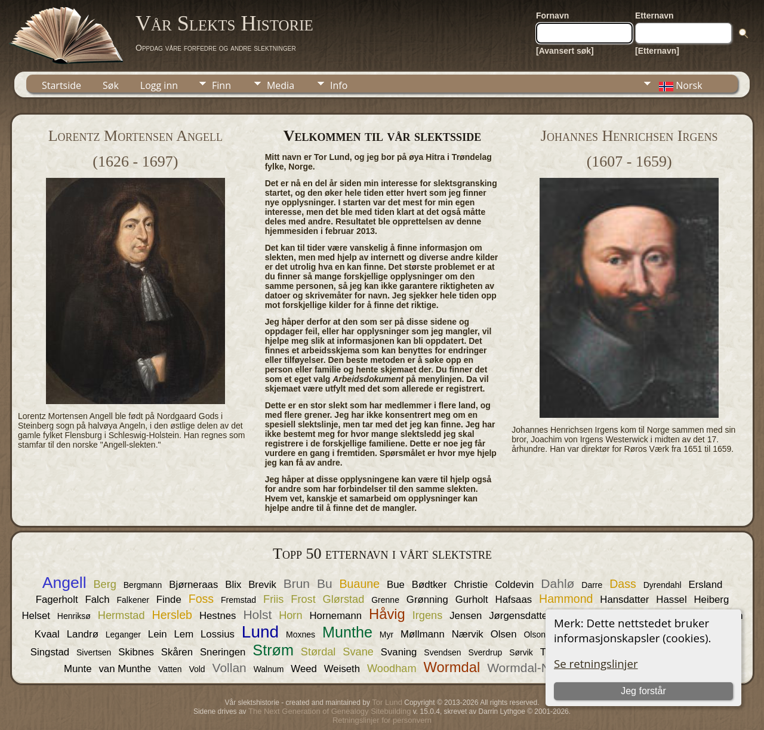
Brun (297, 583)
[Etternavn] (657, 51)
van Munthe (124, 668)
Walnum (269, 669)
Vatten (169, 669)
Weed (304, 668)
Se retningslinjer (596, 663)
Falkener (132, 600)
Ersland (705, 584)
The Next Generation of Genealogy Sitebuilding (329, 711)
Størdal (318, 652)
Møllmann (423, 634)
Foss (201, 598)
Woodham (392, 668)
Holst (257, 614)
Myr (386, 634)
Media (280, 85)
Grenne (385, 600)
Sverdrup (485, 652)
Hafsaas (513, 599)
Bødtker (429, 584)
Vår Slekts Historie (224, 23)
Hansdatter (624, 599)
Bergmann (143, 585)
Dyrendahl (662, 585)
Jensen (465, 615)
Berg (104, 584)
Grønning (427, 599)
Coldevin (514, 584)
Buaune (360, 583)
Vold (197, 669)
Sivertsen (93, 652)
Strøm (273, 650)
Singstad (49, 652)
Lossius (218, 634)
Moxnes (300, 634)
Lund (260, 632)
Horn (290, 615)
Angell (64, 583)
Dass (622, 583)
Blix (233, 584)
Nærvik (467, 634)
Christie (471, 584)
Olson (534, 634)
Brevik (262, 584)
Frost (303, 599)
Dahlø (557, 583)
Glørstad (344, 599)
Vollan (229, 667)
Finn (221, 85)
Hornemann (335, 615)
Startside (61, 85)
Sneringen (223, 652)
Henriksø (74, 616)
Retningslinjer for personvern (382, 720)
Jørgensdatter (520, 615)
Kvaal (47, 634)
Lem (183, 634)
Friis (273, 599)
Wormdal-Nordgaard (543, 667)
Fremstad (238, 600)
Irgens (427, 615)
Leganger (123, 634)
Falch (97, 599)
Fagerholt (57, 599)
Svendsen (442, 652)
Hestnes (217, 615)
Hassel (671, 599)
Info (338, 85)
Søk (111, 85)
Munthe (347, 632)
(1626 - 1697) (135, 161)
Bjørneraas (193, 584)
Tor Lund (387, 702)
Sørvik (521, 652)
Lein (157, 634)
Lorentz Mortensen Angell (135, 135)
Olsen (504, 634)
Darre (591, 585)
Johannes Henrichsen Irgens (629, 135)
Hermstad (121, 615)
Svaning (399, 652)
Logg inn (159, 85)
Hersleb (172, 614)
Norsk (680, 85)
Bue (396, 584)
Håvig (387, 614)
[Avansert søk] (565, 51)
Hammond (566, 598)
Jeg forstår (643, 691)
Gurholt (471, 599)
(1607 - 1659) (629, 161)
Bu (324, 583)
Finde (168, 599)
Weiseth (342, 668)
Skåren (177, 652)
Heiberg (711, 599)
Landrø (82, 634)
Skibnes (136, 652)
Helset (35, 615)
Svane (358, 652)
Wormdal (451, 667)
